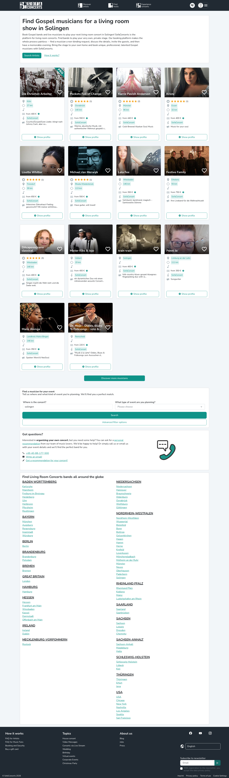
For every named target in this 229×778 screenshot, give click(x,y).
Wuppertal (122, 521)
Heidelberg (28, 497)
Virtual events (69, 756)
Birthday (66, 752)
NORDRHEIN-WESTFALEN (134, 513)
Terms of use (205, 775)
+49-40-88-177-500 (37, 453)
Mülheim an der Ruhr (127, 560)
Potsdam (27, 560)
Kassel (25, 612)
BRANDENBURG (33, 552)
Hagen (119, 539)
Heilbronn (27, 504)
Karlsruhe (27, 486)
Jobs (122, 742)
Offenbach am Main (32, 619)
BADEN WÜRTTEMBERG (39, 482)
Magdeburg (122, 647)
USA (119, 692)
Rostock (26, 644)
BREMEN (28, 566)
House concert (69, 738)
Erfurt (119, 682)
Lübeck (120, 665)
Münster (120, 563)
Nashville (121, 707)
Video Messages (70, 742)
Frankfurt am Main (31, 605)
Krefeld (120, 549)
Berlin (25, 546)
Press (122, 745)
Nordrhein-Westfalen (127, 518)
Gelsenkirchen (123, 535)
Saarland (120, 609)
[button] (203, 5)
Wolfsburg (121, 504)
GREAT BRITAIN (33, 576)
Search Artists (31, 55)
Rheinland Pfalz (124, 588)
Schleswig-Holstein (126, 661)
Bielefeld (121, 525)
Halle (119, 651)
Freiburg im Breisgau (33, 493)
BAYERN (28, 517)
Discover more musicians (114, 378)
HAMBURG (30, 587)
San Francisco (123, 718)
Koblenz (120, 591)
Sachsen (120, 623)
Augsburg (27, 525)
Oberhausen (122, 570)
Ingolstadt (27, 532)
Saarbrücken (122, 612)
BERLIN (27, 541)
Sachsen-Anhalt (124, 644)
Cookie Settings (220, 775)
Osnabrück (121, 500)
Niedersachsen (124, 486)
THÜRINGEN (125, 675)
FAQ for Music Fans (14, 742)
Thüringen (121, 679)
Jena (118, 686)
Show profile (43, 137)
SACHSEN (123, 619)
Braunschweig (123, 493)
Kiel (118, 668)
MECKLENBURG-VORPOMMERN (44, 640)
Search (114, 415)
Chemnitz (121, 633)
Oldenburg (121, 497)
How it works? (51, 55)
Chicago (120, 700)
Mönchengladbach (125, 556)
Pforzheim (27, 507)
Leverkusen (122, 553)
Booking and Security (15, 745)
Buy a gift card (11, 749)
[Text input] (197, 763)
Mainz (119, 595)
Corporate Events (70, 759)
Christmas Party (70, 763)
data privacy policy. (202, 770)
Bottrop (120, 532)
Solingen (121, 577)
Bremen (26, 570)
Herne (119, 546)
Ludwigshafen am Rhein (129, 598)
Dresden (120, 630)
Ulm (24, 500)
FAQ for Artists (12, 738)
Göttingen (121, 507)
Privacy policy (192, 775)
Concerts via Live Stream (74, 745)
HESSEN (28, 597)
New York (121, 704)
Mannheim (27, 490)
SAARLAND (124, 604)
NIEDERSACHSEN (128, 482)
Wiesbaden (28, 609)
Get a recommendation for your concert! (47, 460)
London (26, 581)
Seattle (120, 714)
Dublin (25, 633)
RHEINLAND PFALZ (129, 583)
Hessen (26, 602)
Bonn (119, 528)
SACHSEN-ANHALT (129, 640)
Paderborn (121, 574)
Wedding (67, 749)
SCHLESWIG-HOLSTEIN (133, 657)
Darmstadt (28, 616)
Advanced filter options (114, 422)
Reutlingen (28, 511)
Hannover (121, 490)
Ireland (26, 630)
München (27, 521)
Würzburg (27, 535)
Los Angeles (123, 711)
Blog (122, 738)
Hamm (119, 542)
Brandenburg (29, 556)
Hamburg (27, 591)
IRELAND (28, 626)
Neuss (119, 567)
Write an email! (34, 456)
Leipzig (120, 626)
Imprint (181, 775)
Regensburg (28, 528)
